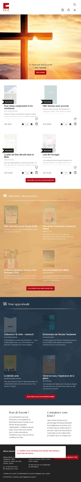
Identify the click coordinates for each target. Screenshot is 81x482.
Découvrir (40, 72)
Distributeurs (35, 467)
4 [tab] (45, 77)
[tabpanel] (40, 46)
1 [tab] (36, 77)
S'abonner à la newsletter (66, 457)
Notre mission (9, 451)
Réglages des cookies (43, 473)
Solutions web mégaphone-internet (24, 477)
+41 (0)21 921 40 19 (11, 467)
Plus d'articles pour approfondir (40, 396)
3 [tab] (42, 77)
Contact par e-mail (11, 469)
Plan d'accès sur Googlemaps (40, 465)
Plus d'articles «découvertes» (40, 288)
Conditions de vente (9, 473)
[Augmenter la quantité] (31, 124)
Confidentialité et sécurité (26, 473)
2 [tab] (39, 77)
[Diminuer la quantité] (23, 124)
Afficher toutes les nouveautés (40, 180)
